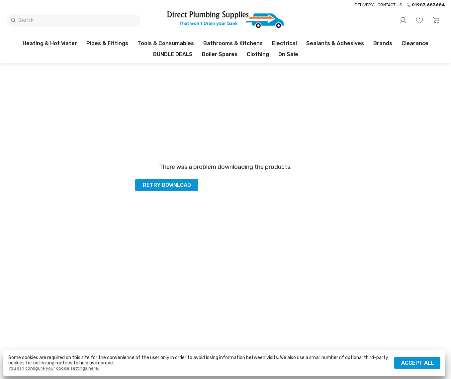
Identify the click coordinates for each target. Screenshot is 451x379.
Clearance (415, 43)
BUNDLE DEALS (173, 54)
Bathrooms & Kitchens (233, 43)
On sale (288, 54)
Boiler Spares (219, 54)
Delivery (364, 4)
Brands (382, 43)
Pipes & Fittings (107, 43)
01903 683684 (425, 5)
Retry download (167, 185)
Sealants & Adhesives (335, 43)
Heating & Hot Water (50, 43)
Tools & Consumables (165, 43)
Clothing (258, 54)
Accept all (417, 363)
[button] (436, 20)
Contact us (390, 4)
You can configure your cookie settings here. (53, 368)
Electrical (284, 43)
